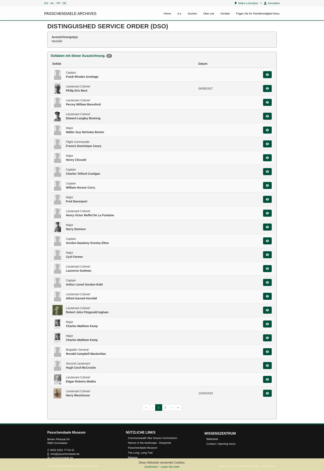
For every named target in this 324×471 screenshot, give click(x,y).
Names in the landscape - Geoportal (149, 442)
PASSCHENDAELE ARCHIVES (70, 14)
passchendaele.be (62, 457)
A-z (179, 13)
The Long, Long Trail (140, 452)
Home (167, 13)
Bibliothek (212, 439)
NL (52, 3)
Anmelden (272, 3)
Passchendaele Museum (142, 447)
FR (58, 3)
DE (64, 3)
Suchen (192, 13)
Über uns (208, 13)
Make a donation (246, 3)
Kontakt (225, 13)
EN (46, 3)
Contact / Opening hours (221, 443)
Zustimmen (151, 466)
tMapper (133, 457)
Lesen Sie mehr (170, 466)
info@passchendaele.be (65, 453)
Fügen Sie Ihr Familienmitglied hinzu (258, 13)
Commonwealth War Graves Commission (152, 438)
